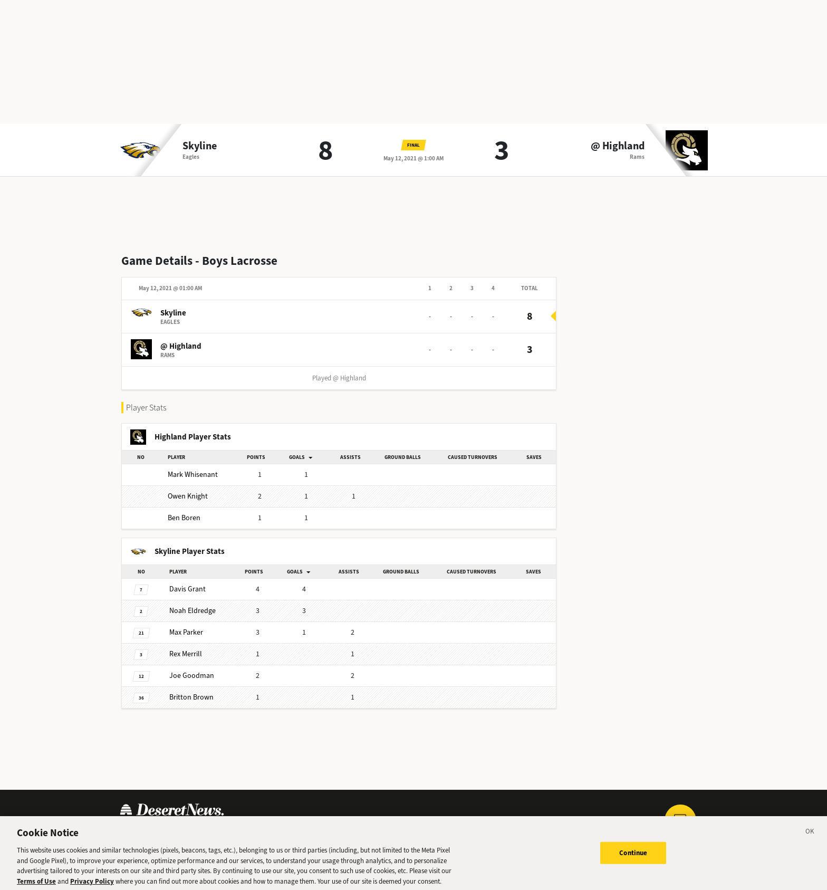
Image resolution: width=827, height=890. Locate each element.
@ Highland (618, 146)
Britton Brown (191, 697)
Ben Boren (184, 518)
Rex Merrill (185, 654)
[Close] (810, 837)
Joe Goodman (191, 676)
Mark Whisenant (193, 475)
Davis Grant (187, 589)
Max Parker (186, 632)
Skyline (199, 146)
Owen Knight (188, 496)
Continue (633, 857)
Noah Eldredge (192, 611)
